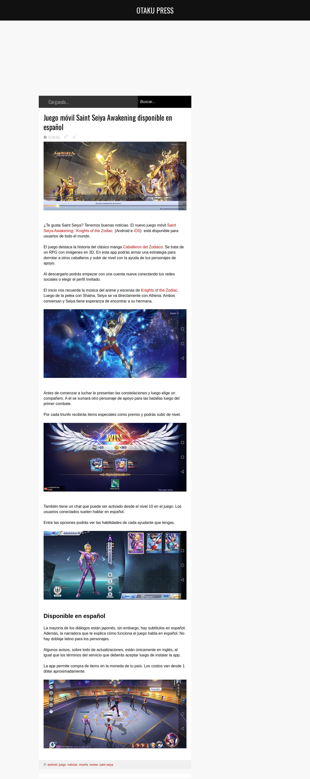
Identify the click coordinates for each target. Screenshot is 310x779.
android (52, 764)
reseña (83, 764)
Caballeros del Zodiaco (142, 247)
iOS (136, 231)
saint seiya (106, 764)
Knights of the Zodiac (159, 290)
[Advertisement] (115, 62)
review (93, 764)
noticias (73, 764)
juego (62, 764)
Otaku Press (155, 10)
